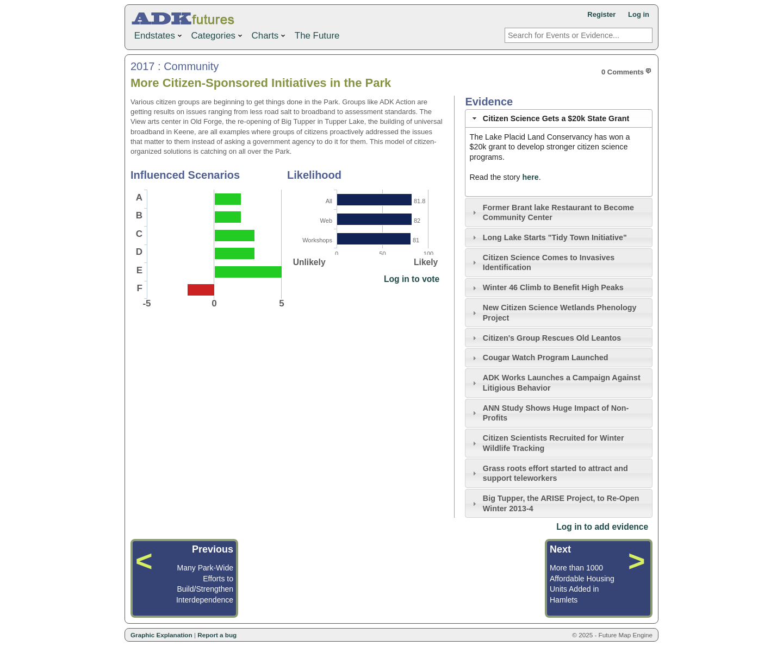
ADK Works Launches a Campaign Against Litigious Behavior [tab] (555, 382)
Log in (638, 14)
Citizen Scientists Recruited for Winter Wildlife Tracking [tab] (547, 443)
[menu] (236, 36)
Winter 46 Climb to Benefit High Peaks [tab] (547, 287)
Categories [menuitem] (217, 35)
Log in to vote (411, 279)
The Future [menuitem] (317, 35)
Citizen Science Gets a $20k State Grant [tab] (550, 118)
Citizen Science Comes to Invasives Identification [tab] (542, 262)
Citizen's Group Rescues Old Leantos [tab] (546, 338)
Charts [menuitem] (270, 35)
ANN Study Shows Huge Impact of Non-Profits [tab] (549, 413)
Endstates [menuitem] (159, 35)
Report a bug (217, 634)
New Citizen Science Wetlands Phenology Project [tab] (553, 312)
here (530, 177)
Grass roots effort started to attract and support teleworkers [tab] (549, 473)
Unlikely (309, 262)
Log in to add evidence (602, 526)
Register (601, 14)
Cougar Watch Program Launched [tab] (539, 357)
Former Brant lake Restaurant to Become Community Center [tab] (552, 212)
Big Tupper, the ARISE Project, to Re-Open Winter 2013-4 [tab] (554, 503)
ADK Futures (184, 19)
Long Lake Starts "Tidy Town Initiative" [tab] (548, 237)
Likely (426, 262)
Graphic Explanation (161, 634)
